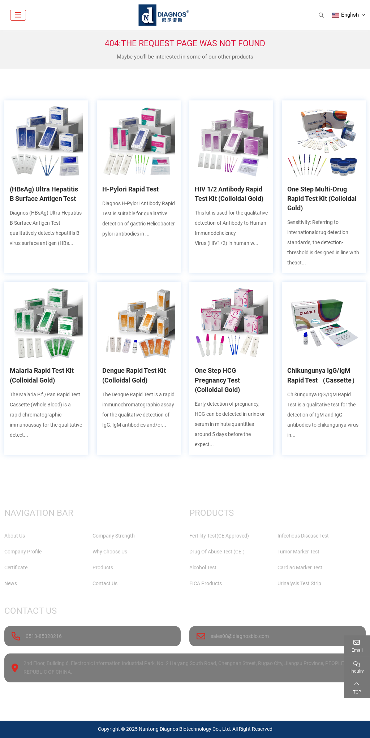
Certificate (15, 567)
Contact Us (104, 583)
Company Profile (23, 551)
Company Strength (113, 536)
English (345, 15)
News (10, 583)
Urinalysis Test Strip (299, 583)
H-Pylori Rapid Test (130, 189)
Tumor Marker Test (298, 551)
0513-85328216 (44, 636)
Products (102, 567)
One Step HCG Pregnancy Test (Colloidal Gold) (217, 380)
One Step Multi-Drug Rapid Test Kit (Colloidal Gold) (322, 198)
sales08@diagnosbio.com (240, 636)
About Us (14, 536)
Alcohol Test (202, 567)
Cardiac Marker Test (300, 567)
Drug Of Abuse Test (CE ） (218, 551)
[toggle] (18, 15)
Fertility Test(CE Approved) (219, 536)
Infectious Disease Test (303, 536)
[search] (320, 15)
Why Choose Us (109, 551)
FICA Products (205, 583)
